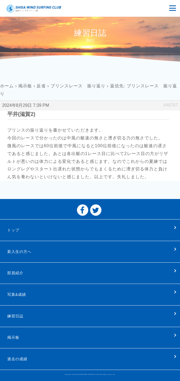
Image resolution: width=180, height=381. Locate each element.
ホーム (7, 86)
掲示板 (25, 86)
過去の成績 (17, 359)
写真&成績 (16, 294)
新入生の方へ (19, 251)
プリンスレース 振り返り (78, 86)
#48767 (171, 105)
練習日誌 (15, 316)
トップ (13, 230)
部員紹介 (15, 273)
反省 (41, 86)
